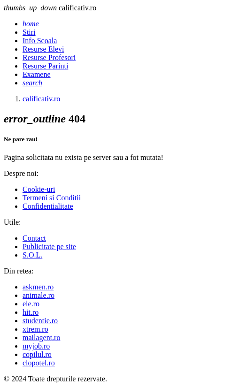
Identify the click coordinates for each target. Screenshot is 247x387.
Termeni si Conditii (52, 198)
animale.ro (38, 295)
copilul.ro (37, 354)
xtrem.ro (35, 329)
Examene (37, 74)
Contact (34, 238)
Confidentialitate (48, 206)
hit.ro (31, 312)
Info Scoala (40, 41)
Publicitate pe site (49, 246)
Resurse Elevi (43, 49)
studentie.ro (40, 321)
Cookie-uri (39, 189)
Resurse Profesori (49, 57)
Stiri (29, 32)
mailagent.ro (41, 337)
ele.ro (31, 304)
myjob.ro (36, 346)
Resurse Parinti (45, 66)
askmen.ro (38, 287)
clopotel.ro (39, 363)
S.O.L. (32, 255)
